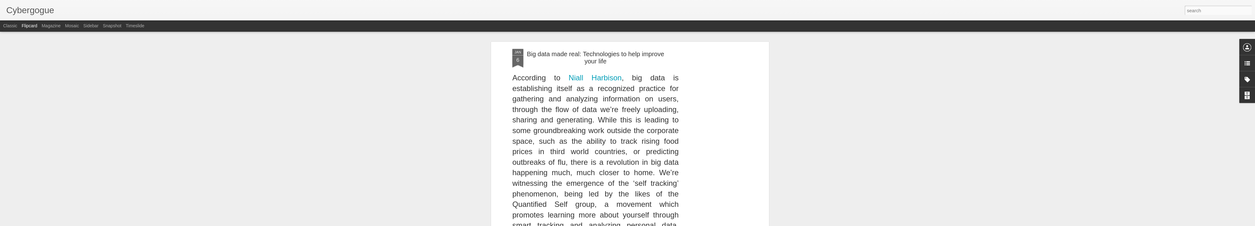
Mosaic (72, 25)
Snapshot (112, 25)
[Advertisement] (595, 157)
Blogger (647, 222)
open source (623, 117)
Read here (532, 95)
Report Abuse (665, 222)
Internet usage (594, 117)
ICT (574, 117)
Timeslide (135, 25)
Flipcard (29, 25)
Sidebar (91, 25)
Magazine (51, 25)
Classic (10, 25)
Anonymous (623, 108)
